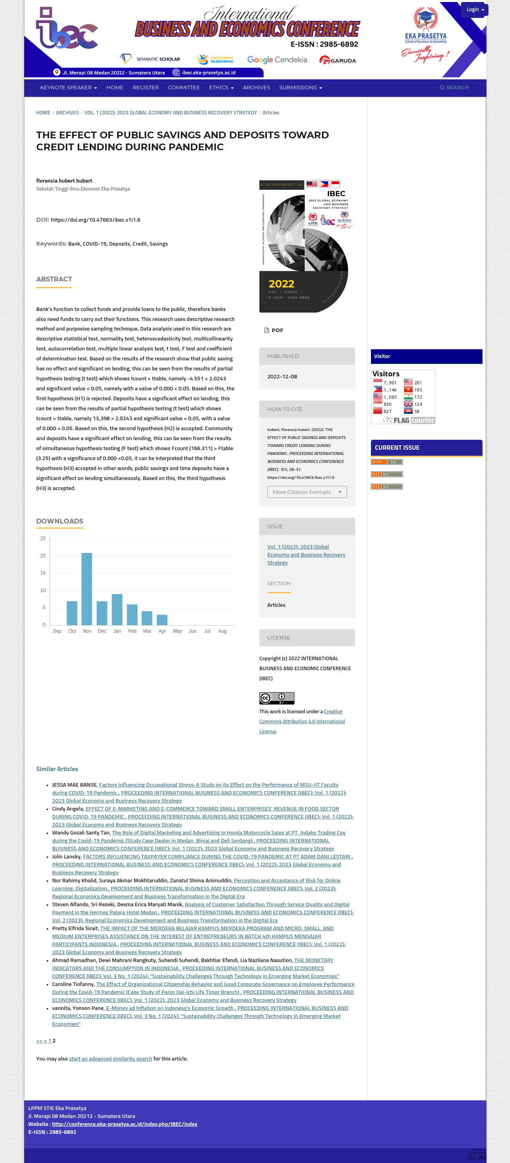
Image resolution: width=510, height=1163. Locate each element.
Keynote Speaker (66, 87)
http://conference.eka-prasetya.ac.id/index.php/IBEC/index (125, 1124)
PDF (276, 330)
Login (473, 9)
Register (146, 87)
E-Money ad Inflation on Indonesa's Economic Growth (170, 1008)
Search (454, 87)
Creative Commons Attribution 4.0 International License (302, 721)
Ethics (219, 87)
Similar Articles (57, 769)
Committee (184, 87)
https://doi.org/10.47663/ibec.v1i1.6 (95, 220)
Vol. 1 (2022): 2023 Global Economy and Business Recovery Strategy (170, 113)
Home (115, 87)
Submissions (298, 87)
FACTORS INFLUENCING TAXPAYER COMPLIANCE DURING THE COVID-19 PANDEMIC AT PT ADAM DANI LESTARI (217, 857)
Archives (256, 87)
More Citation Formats (302, 492)
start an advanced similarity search (110, 1059)
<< (39, 1041)
